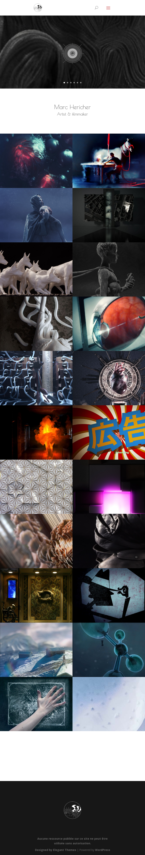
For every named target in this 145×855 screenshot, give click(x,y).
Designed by (44, 850)
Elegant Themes (64, 850)
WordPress (102, 850)
